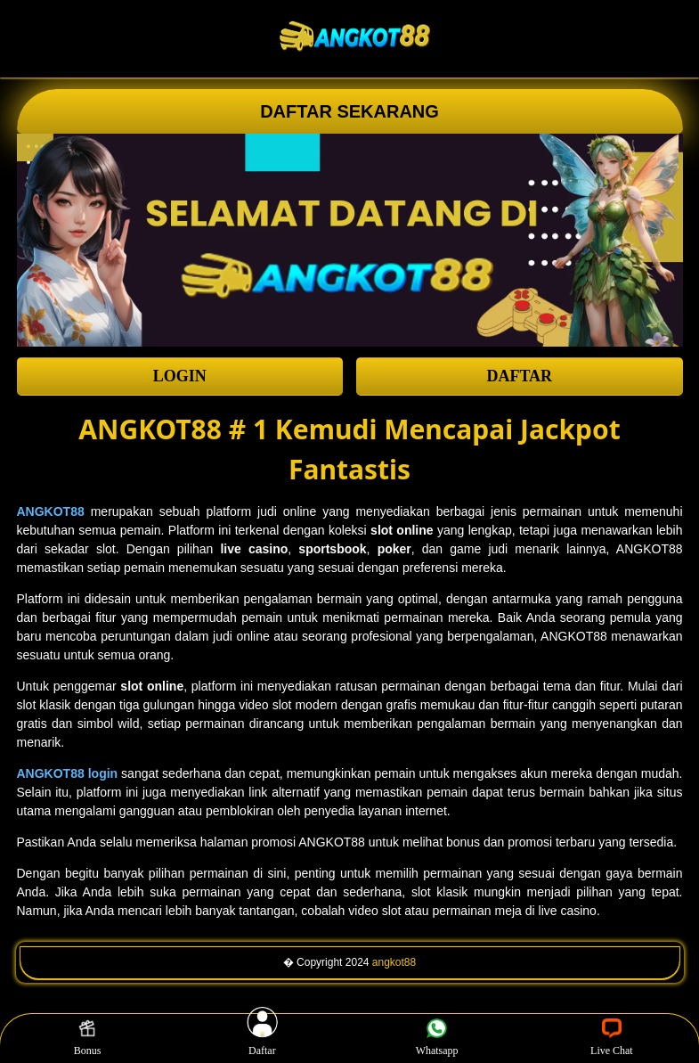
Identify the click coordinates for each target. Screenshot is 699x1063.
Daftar (263, 1038)
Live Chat (611, 1038)
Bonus (88, 1038)
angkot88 (394, 962)
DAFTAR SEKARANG (349, 111)
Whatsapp (437, 1038)
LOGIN (180, 376)
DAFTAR (519, 376)
